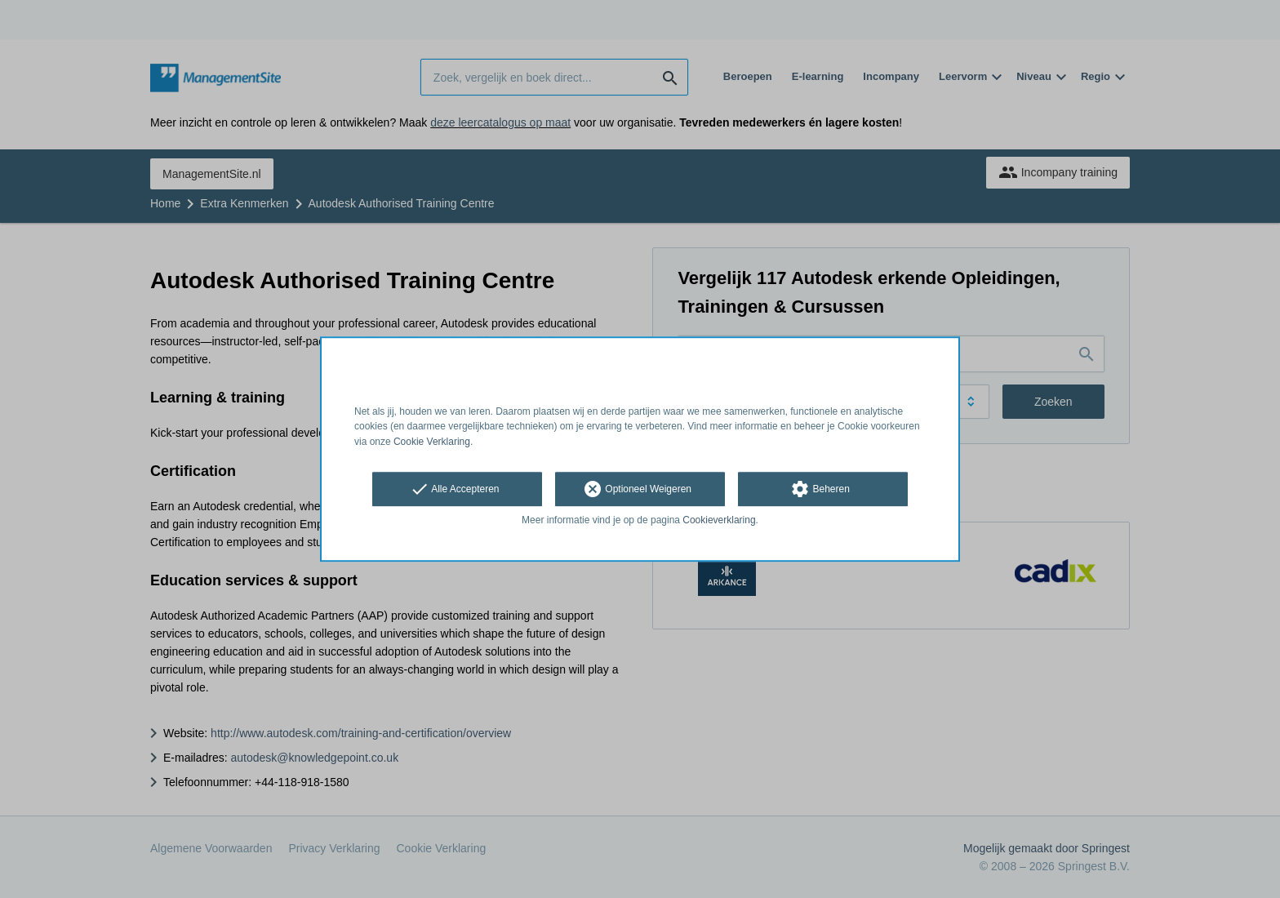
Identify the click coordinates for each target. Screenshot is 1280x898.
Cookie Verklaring (431, 441)
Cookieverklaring (718, 520)
